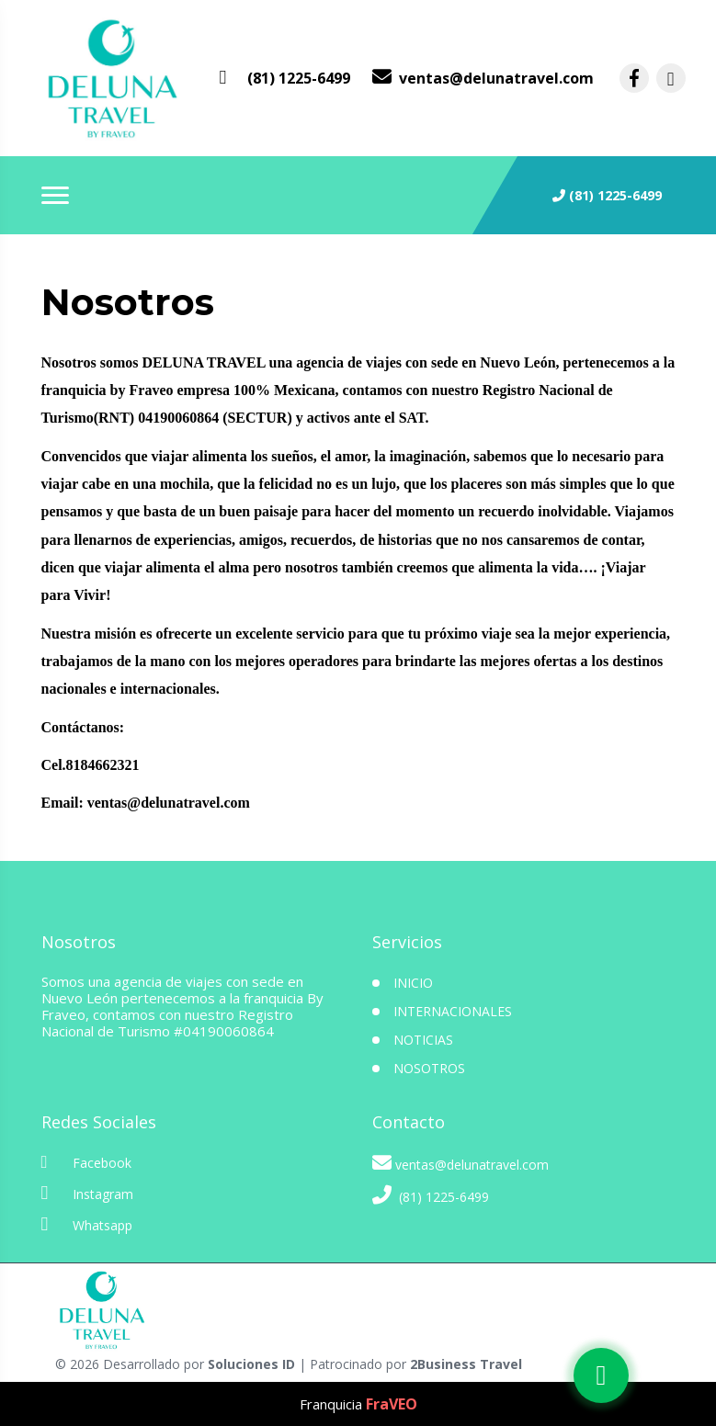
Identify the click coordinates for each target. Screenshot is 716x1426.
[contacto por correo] (483, 78)
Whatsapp (86, 1224)
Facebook (86, 1162)
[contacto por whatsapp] (285, 78)
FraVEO (391, 1404)
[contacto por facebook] (634, 78)
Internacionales (452, 1011)
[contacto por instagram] (671, 78)
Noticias (423, 1039)
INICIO (413, 982)
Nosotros (429, 1068)
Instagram (87, 1193)
